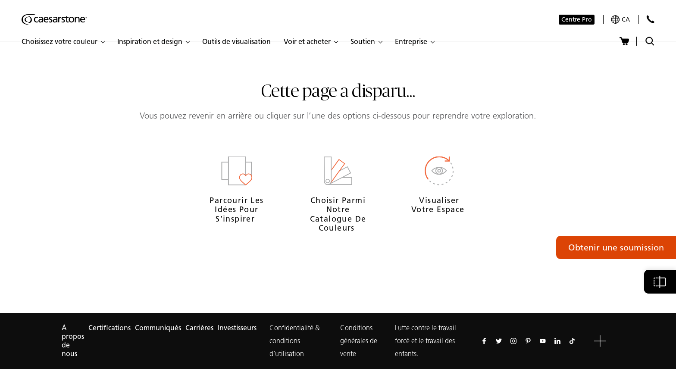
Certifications (109, 328)
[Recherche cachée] (649, 41)
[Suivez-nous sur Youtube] (543, 341)
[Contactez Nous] (650, 19)
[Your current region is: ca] (620, 19)
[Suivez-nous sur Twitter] (499, 341)
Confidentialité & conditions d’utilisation (294, 341)
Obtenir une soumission (616, 247)
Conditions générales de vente (358, 341)
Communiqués (158, 328)
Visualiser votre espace (439, 205)
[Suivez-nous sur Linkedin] (557, 341)
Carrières (199, 328)
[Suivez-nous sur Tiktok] (572, 341)
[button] (63, 42)
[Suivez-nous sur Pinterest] (528, 341)
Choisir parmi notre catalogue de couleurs (338, 214)
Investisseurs (237, 328)
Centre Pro (576, 19)
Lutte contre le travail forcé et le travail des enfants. (425, 341)
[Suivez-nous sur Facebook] (484, 341)
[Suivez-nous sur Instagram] (513, 341)
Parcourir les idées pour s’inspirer (236, 210)
